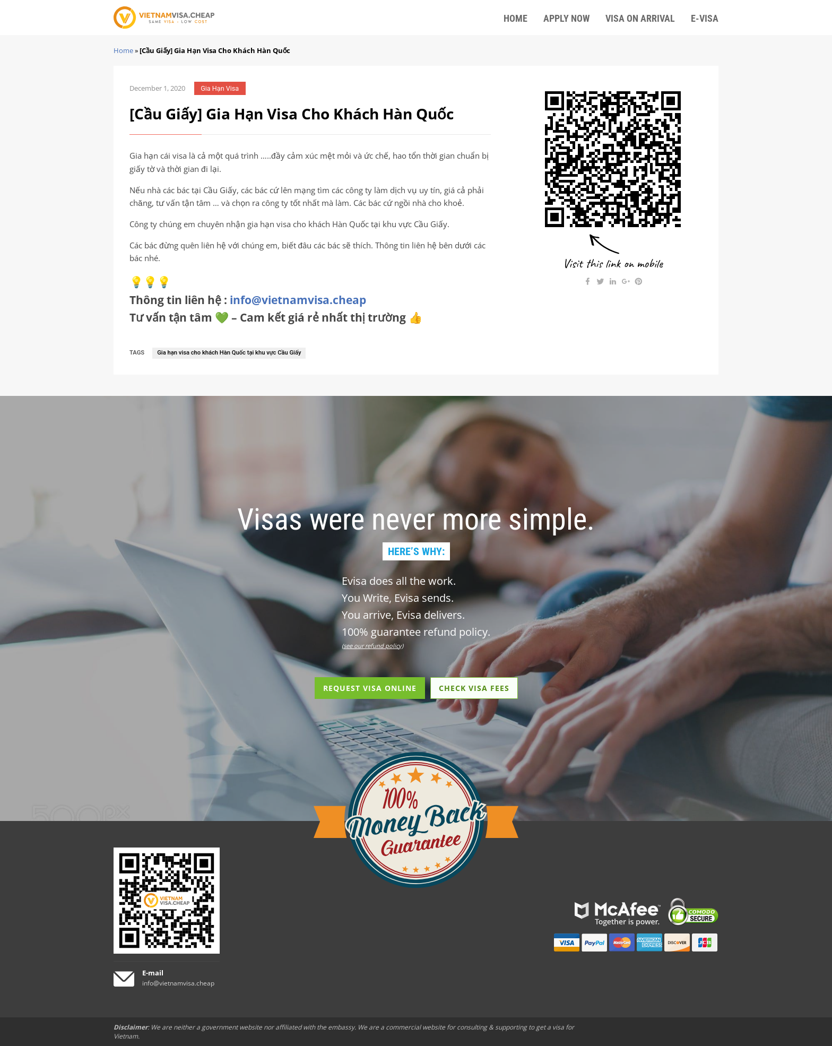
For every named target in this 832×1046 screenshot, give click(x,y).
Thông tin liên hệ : (247, 299)
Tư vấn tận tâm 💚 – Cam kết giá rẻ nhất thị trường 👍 (275, 317)
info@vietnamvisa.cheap (298, 299)
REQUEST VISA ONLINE (370, 688)
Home (123, 50)
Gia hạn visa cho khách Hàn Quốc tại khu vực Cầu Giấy (229, 352)
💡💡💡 (150, 281)
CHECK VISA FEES (474, 688)
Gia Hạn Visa (220, 88)
